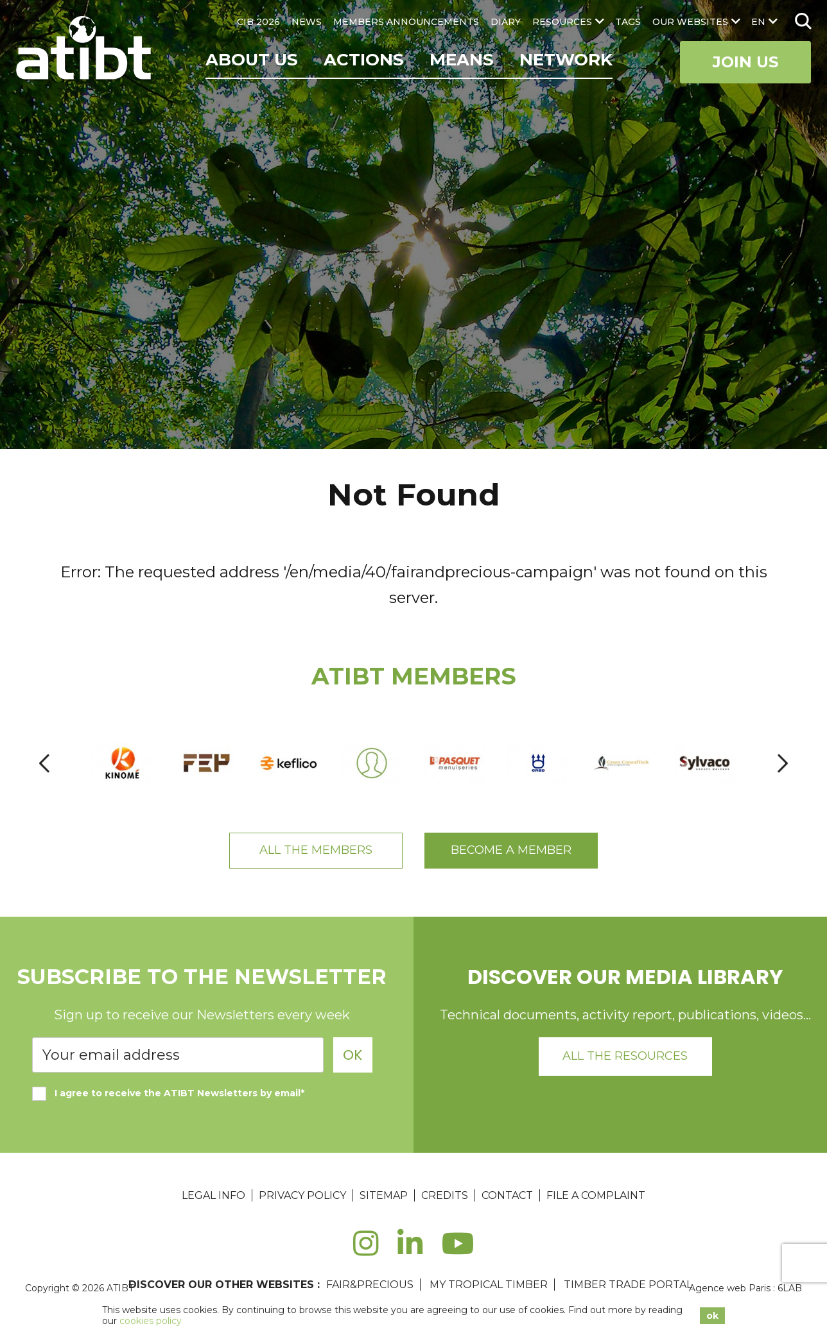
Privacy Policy (302, 1195)
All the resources (625, 1056)
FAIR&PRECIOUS (369, 1284)
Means (462, 59)
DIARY (506, 22)
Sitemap (384, 1195)
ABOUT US (251, 59)
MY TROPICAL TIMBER (489, 1284)
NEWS (307, 22)
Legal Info (213, 1195)
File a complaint (595, 1195)
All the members (315, 850)
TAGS (628, 22)
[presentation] (44, 763)
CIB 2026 (258, 22)
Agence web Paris (729, 1288)
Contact (507, 1195)
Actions (364, 59)
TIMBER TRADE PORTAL (628, 1284)
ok (712, 1315)
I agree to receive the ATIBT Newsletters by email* (168, 1093)
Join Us (745, 62)
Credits (444, 1195)
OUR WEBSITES (690, 22)
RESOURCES (562, 22)
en (758, 22)
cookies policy (150, 1321)
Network (566, 59)
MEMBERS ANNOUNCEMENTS (406, 22)
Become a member (511, 850)
